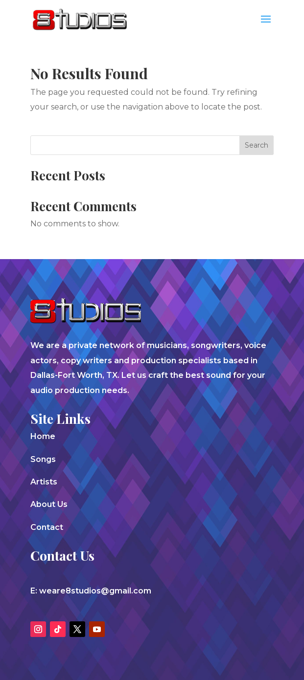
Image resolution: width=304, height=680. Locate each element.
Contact (46, 527)
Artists (43, 481)
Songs (43, 459)
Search (256, 145)
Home (42, 436)
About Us (49, 504)
